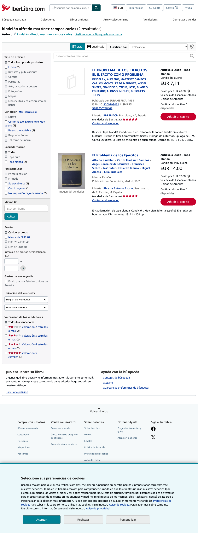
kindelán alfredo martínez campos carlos (44, 34)
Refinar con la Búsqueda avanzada (98, 34)
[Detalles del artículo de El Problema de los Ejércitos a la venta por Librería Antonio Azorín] (71, 171)
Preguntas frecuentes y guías (129, 430)
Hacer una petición (17, 392)
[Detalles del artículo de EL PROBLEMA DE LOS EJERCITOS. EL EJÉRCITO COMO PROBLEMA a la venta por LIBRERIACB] (71, 81)
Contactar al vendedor (105, 123)
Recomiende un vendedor (64, 444)
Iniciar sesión (136, 7)
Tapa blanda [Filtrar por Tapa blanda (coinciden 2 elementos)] (15, 161)
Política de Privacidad (95, 447)
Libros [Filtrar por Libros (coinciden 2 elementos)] (12, 67)
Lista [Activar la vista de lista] (77, 47)
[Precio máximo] (11, 268)
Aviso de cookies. (119, 504)
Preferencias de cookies (96, 453)
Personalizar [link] (128, 519)
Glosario (108, 382)
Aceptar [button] (41, 519)
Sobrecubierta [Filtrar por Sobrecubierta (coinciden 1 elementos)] (16, 183)
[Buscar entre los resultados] (125, 56)
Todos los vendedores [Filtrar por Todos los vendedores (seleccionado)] (21, 322)
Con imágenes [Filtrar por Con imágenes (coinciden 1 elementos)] (16, 188)
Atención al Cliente (127, 437)
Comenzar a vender (184, 19)
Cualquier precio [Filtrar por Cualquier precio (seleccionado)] (16, 232)
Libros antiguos (79, 19)
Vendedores (150, 19)
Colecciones (48, 19)
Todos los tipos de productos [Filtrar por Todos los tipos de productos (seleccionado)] (24, 62)
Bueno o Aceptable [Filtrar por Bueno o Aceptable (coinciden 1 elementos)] (19, 130)
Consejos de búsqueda (116, 377)
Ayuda (188, 7)
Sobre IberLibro (92, 428)
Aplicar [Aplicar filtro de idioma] (11, 216)
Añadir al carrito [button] (178, 117)
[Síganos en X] (153, 437)
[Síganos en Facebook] (153, 429)
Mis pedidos (23, 447)
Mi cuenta (22, 440)
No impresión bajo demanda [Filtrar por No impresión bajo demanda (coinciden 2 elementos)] (25, 193)
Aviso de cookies (92, 460)
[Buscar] (96, 7)
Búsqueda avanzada (14, 19)
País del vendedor (16, 307)
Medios (88, 434)
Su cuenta (154, 7)
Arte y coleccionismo (115, 19)
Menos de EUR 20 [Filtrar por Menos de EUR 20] (17, 237)
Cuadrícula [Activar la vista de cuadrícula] (95, 47)
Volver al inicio (99, 411)
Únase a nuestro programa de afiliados (64, 436)
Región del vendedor (18, 299)
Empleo (88, 440)
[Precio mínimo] (11, 261)
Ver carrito (22, 453)
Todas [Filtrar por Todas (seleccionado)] (10, 152)
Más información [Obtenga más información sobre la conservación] (28, 111)
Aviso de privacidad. (98, 508)
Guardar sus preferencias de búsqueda (125, 387)
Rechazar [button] (83, 519)
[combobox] (70, 7)
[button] (192, 56)
